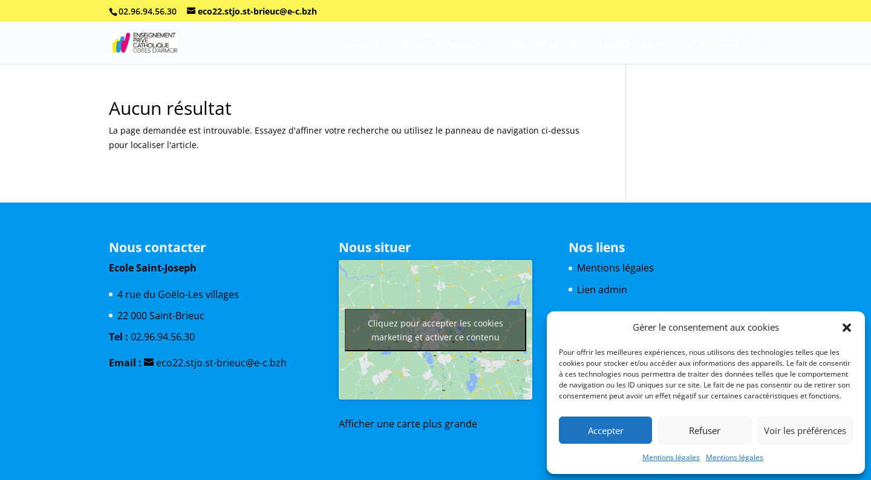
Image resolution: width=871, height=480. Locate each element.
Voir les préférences (805, 430)
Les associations (721, 44)
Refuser (704, 430)
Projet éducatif (540, 44)
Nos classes (623, 44)
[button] (847, 328)
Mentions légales (671, 457)
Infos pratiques (433, 44)
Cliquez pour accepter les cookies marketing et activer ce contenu (435, 330)
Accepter (606, 430)
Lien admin (602, 289)
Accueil (360, 44)
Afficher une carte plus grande (408, 423)
